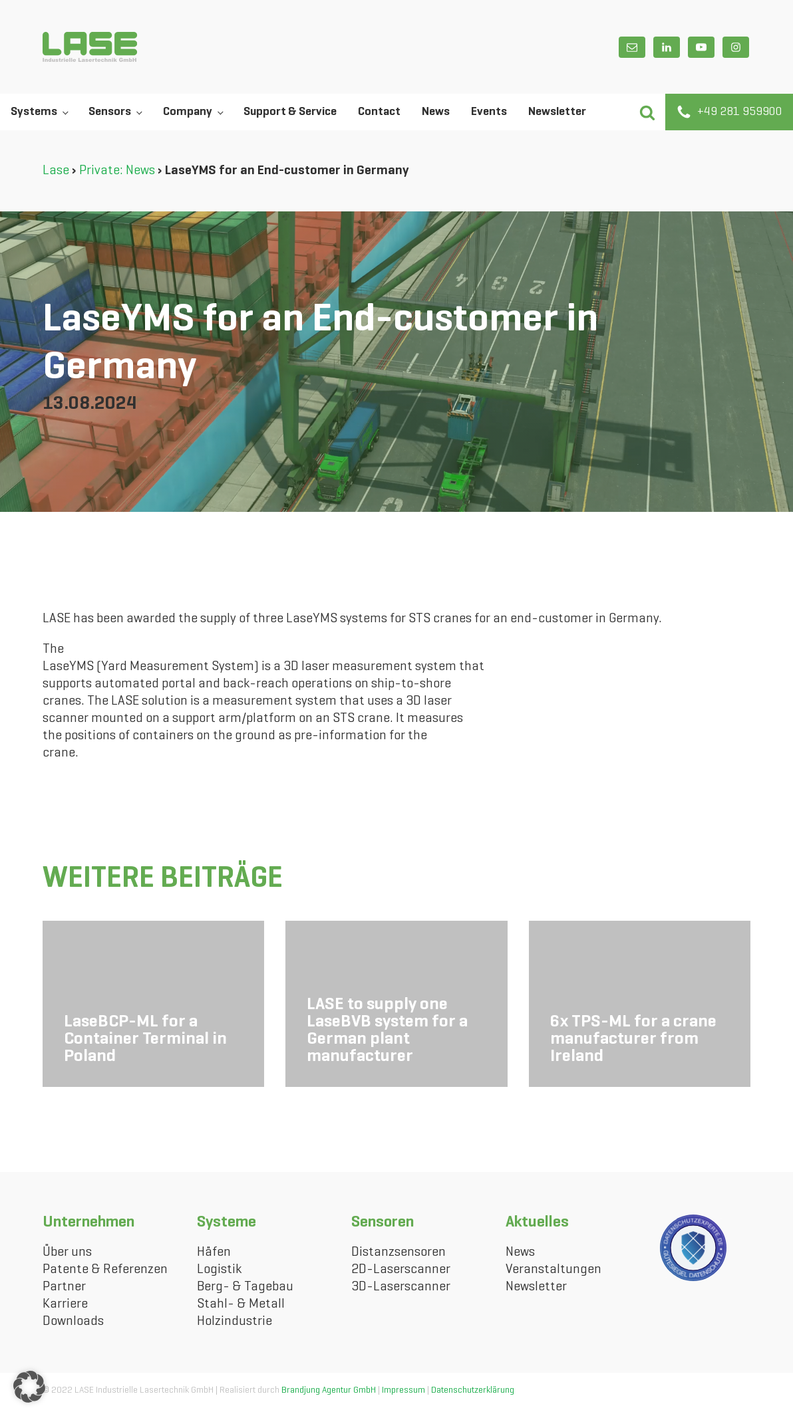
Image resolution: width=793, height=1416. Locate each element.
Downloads (73, 1321)
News (436, 112)
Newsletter (557, 112)
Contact (379, 112)
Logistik (219, 1269)
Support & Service (290, 112)
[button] (647, 112)
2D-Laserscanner (400, 1269)
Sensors (109, 112)
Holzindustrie (234, 1321)
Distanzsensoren (398, 1252)
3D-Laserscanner (400, 1287)
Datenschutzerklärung (472, 1390)
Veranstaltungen (553, 1269)
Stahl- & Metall (241, 1304)
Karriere (65, 1304)
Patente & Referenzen (105, 1269)
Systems (34, 112)
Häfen (214, 1252)
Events (489, 112)
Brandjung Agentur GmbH (328, 1390)
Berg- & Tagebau (245, 1287)
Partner (64, 1287)
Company (187, 112)
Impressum (403, 1390)
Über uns (67, 1252)
